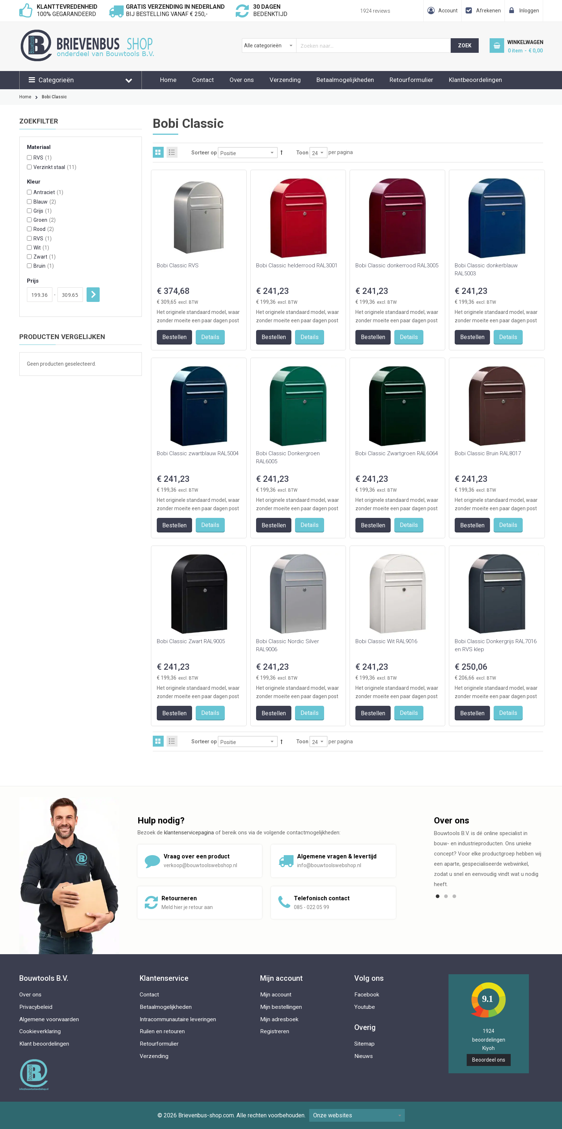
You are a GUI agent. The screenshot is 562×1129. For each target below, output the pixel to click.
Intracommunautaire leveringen (178, 1019)
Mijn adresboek (279, 1019)
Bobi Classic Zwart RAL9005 (191, 641)
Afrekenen (488, 10)
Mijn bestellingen (281, 1007)
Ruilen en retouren (162, 1031)
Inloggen (529, 10)
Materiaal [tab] (39, 147)
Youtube (364, 1007)
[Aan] (70, 294)
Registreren (274, 1031)
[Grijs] (29, 210)
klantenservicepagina (189, 832)
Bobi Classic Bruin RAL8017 (488, 453)
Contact (203, 79)
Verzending (285, 79)
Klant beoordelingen (44, 1044)
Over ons (242, 79)
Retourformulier (411, 79)
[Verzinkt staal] (29, 167)
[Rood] (29, 229)
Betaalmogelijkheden (345, 79)
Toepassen (93, 294)
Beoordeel (488, 1060)
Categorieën (56, 80)
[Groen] (29, 219)
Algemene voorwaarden (49, 1019)
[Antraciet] (29, 192)
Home (168, 79)
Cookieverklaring (40, 1031)
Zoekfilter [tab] (38, 121)
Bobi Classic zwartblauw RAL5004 (198, 453)
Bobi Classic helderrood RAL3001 (297, 265)
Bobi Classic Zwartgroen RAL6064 (396, 453)
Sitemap (364, 1044)
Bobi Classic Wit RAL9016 (386, 641)
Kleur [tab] (33, 182)
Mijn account (275, 994)
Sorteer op (204, 153)
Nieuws (363, 1056)
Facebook (366, 994)
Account (448, 10)
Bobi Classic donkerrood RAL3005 (396, 265)
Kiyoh (488, 1048)
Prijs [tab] (33, 281)
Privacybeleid (35, 1007)
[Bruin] (29, 265)
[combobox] (346, 45)
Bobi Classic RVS (178, 265)
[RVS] (29, 157)
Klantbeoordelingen (475, 79)
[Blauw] (29, 201)
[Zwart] (29, 256)
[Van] (39, 294)
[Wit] (29, 247)
